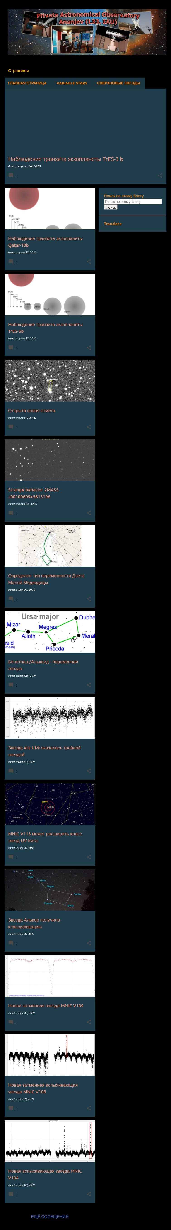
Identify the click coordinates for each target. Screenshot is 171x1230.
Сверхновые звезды (118, 83)
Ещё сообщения (49, 1216)
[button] (160, 176)
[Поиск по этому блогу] (133, 201)
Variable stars (72, 83)
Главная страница (27, 83)
